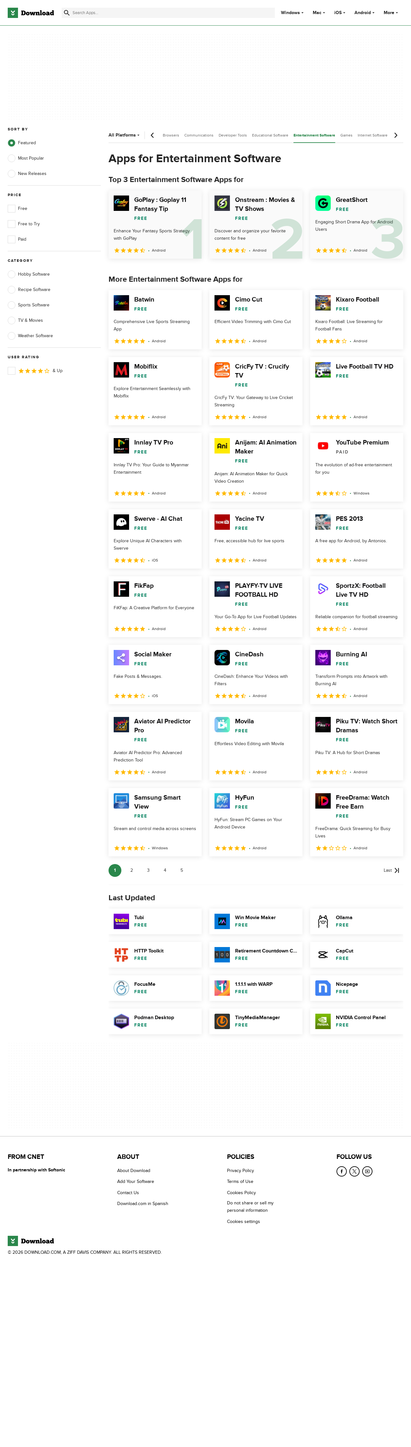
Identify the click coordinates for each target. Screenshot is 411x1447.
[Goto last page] (391, 870)
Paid (17, 239)
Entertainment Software (314, 135)
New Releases (27, 174)
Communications (199, 135)
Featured (22, 143)
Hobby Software (29, 274)
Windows (290, 13)
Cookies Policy (241, 1192)
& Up (35, 371)
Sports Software (28, 305)
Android (362, 13)
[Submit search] (67, 13)
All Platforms (125, 135)
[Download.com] (31, 13)
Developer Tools (233, 135)
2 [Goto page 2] (131, 870)
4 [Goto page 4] (165, 870)
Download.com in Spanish (142, 1203)
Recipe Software (29, 290)
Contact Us (128, 1192)
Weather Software (30, 336)
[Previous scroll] (152, 135)
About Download (133, 1170)
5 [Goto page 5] (181, 870)
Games (346, 135)
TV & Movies (25, 320)
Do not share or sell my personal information (250, 1206)
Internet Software (373, 135)
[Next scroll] (395, 135)
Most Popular (26, 158)
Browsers (171, 135)
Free (17, 208)
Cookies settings (243, 1221)
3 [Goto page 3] (148, 870)
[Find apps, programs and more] (168, 13)
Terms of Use (240, 1181)
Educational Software (270, 135)
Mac (317, 13)
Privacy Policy (240, 1170)
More (391, 12)
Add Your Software (135, 1181)
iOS (338, 13)
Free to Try (24, 224)
